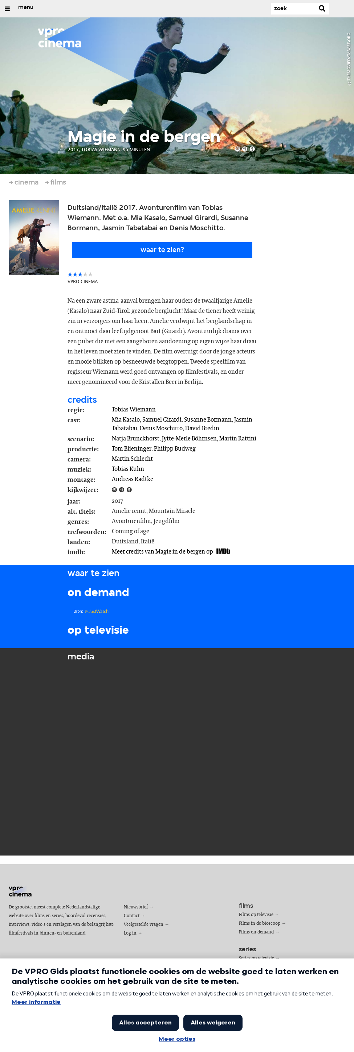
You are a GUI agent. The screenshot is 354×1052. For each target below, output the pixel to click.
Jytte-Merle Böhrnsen (189, 439)
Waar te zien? (162, 250)
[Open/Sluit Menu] (7, 8)
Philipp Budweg (175, 449)
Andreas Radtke (132, 479)
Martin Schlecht (132, 459)
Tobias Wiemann (134, 410)
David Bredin (202, 428)
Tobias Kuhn (128, 469)
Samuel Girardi (162, 420)
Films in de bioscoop (259, 923)
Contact (131, 916)
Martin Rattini (237, 439)
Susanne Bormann (208, 420)
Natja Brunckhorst (135, 439)
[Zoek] (293, 9)
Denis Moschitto (161, 428)
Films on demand (256, 932)
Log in (130, 933)
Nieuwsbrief (136, 907)
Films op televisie (256, 915)
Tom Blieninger (131, 449)
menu (25, 8)
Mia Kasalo (126, 420)
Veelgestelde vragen (143, 924)
